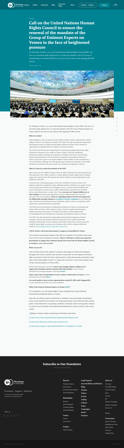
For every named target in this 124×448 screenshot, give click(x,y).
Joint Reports (67, 387)
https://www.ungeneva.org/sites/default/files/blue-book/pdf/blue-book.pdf (56, 326)
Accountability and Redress (91, 384)
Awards (107, 396)
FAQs (106, 393)
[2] (30, 317)
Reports (26, 5)
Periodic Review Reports (70, 390)
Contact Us (108, 408)
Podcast (84, 403)
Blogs (53, 5)
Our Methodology (110, 387)
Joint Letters (67, 421)
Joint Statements (68, 404)
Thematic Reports (68, 384)
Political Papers (68, 430)
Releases (65, 401)
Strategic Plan (109, 433)
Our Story (108, 384)
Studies (35, 5)
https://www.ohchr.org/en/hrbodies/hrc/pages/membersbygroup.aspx (54, 317)
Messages (32, 19)
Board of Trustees (110, 421)
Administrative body (111, 424)
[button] (87, 5)
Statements (44, 5)
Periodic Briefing (68, 407)
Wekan (118, 444)
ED (106, 399)
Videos (83, 393)
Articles (84, 390)
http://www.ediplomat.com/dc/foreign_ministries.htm (49, 322)
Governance (110, 418)
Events (83, 396)
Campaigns (85, 409)
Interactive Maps (62, 5)
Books (83, 412)
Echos (83, 406)
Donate (104, 5)
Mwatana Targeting (111, 402)
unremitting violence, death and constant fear (51, 226)
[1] (30, 313)
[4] (30, 326)
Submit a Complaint (111, 405)
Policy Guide (109, 427)
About (72, 5)
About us (108, 381)
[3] (30, 322)
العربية (113, 5)
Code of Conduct (110, 390)
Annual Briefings (68, 410)
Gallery (84, 400)
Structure (108, 430)
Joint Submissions (68, 392)
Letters (65, 415)
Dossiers (84, 416)
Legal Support (86, 381)
